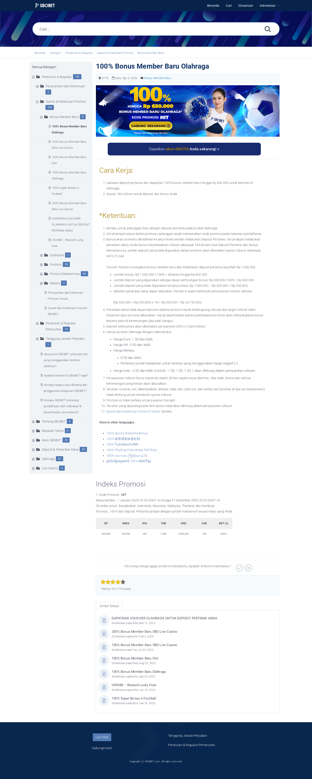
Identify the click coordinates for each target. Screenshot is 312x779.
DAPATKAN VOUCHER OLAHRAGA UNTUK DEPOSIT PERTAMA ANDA (71, 224)
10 (66, 329)
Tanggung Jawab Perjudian (65, 338)
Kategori (55, 53)
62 (59, 458)
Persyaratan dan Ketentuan (65, 86)
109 (50, 107)
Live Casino (50, 468)
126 (77, 76)
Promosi (56, 264)
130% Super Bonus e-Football (134, 698)
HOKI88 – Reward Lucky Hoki (134, 685)
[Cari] (267, 29)
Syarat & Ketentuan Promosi (115, 53)
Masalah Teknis (53, 431)
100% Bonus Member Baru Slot (135, 658)
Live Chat (102, 737)
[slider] (113, 582)
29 (83, 449)
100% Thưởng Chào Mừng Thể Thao (131, 450)
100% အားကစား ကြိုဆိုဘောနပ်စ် (126, 455)
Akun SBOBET (51, 440)
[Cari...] (156, 29)
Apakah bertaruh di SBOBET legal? (66, 375)
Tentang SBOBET (54, 421)
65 (84, 273)
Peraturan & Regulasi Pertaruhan (191, 745)
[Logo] (44, 5)
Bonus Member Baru (151, 53)
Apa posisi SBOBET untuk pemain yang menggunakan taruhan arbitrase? (66, 360)
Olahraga (48, 459)
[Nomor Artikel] (99, 78)
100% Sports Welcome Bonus (127, 433)
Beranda (39, 53)
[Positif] (239, 566)
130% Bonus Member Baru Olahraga (139, 672)
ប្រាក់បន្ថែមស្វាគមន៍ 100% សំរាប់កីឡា (128, 461)
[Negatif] (248, 566)
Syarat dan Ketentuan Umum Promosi (133, 411)
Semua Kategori (44, 67)
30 (66, 264)
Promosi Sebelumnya (65, 274)
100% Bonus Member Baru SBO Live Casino (145, 645)
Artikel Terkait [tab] (109, 606)
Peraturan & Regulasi (79, 53)
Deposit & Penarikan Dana (60, 449)
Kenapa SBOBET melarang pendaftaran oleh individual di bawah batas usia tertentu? (62, 406)
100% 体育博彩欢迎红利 (123, 439)
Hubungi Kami (102, 748)
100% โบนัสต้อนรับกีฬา (122, 444)
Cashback (57, 255)
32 (66, 440)
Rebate (55, 283)
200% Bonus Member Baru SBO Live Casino (145, 632)
